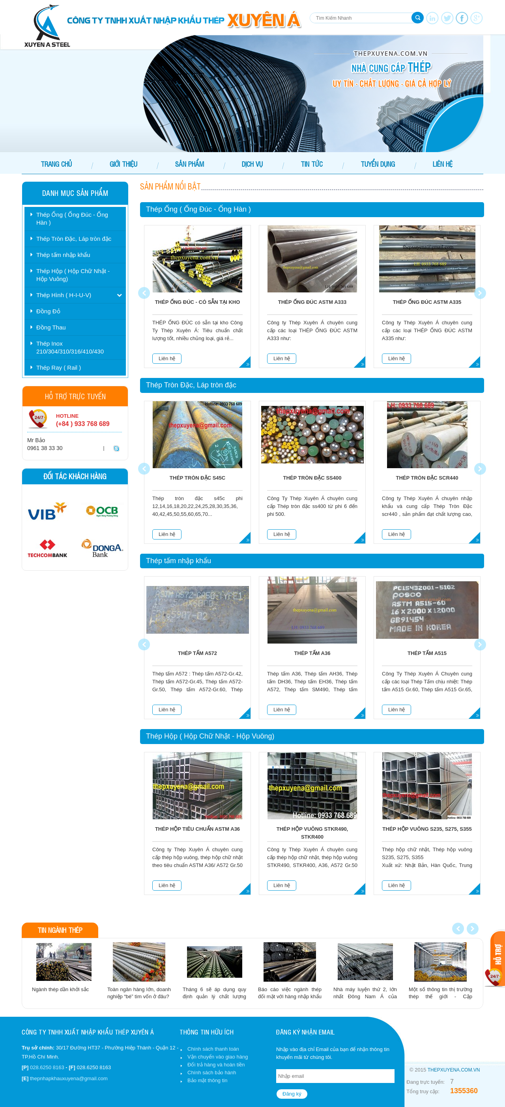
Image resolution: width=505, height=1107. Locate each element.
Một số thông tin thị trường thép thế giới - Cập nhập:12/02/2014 (440, 996)
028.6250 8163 (47, 1067)
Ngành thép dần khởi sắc (60, 989)
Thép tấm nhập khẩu (63, 254)
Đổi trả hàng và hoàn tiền (216, 1065)
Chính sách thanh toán (213, 1049)
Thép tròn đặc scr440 (427, 478)
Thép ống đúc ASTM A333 (312, 302)
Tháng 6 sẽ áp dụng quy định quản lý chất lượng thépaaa (214, 996)
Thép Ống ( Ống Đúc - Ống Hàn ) (72, 218)
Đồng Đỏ (48, 311)
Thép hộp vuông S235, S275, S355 (426, 829)
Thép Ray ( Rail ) (58, 367)
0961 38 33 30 (45, 448)
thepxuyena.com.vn (454, 1070)
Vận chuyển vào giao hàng (217, 1057)
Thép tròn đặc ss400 (312, 478)
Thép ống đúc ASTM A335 (427, 302)
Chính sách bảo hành (211, 1072)
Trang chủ (56, 163)
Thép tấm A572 (197, 653)
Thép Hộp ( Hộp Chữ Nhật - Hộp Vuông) (73, 275)
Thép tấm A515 (427, 653)
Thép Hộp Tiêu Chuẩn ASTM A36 (197, 829)
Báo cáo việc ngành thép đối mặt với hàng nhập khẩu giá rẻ (290, 996)
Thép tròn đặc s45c (197, 478)
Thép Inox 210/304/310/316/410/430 (70, 347)
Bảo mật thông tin (207, 1080)
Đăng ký (291, 1094)
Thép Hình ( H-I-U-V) (63, 295)
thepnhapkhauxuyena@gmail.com (69, 1078)
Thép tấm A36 (312, 653)
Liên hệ (167, 358)
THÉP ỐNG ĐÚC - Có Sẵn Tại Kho (197, 302)
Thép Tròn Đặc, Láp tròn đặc (73, 238)
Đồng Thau (51, 327)
